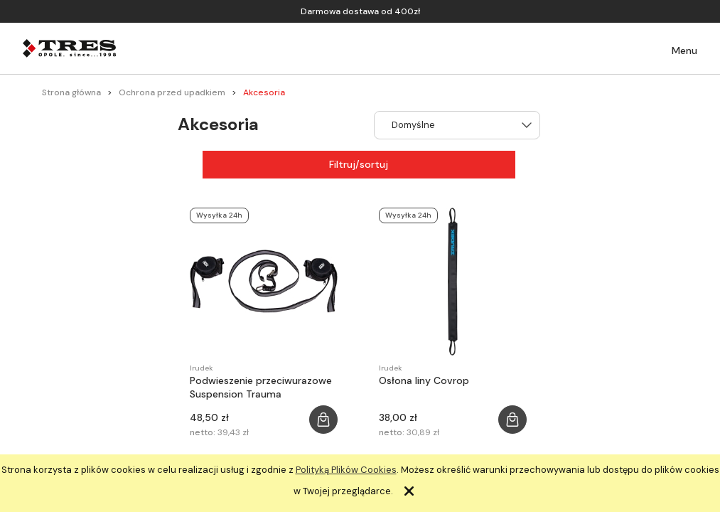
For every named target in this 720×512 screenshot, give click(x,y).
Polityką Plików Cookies (346, 470)
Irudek (201, 368)
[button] (674, 51)
